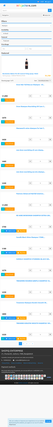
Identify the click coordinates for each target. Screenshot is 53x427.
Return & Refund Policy (29, 410)
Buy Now (21, 266)
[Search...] (24, 10)
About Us (40, 410)
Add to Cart (10, 266)
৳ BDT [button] (42, 1)
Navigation (5, 15)
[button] (38, 1)
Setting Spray (6, 75)
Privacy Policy (5, 410)
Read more (12, 424)
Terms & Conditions (16, 410)
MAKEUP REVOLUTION (18, 75)
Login (48, 1)
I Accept (48, 421)
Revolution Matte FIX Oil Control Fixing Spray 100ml (20, 74)
